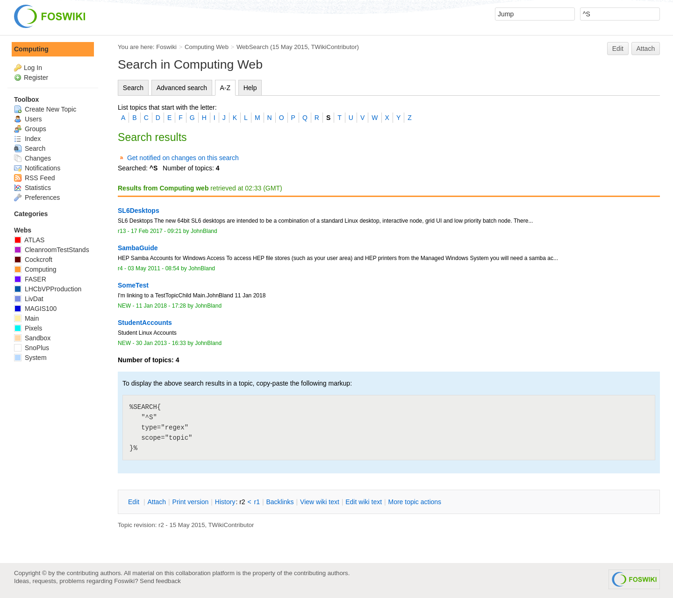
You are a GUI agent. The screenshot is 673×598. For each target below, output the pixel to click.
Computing (31, 49)
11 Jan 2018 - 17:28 (161, 306)
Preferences (37, 197)
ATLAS (29, 240)
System (30, 357)
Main (26, 318)
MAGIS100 (35, 308)
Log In (33, 67)
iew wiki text (319, 502)
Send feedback (160, 580)
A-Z (225, 87)
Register (36, 77)
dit (134, 502)
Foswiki (166, 46)
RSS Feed (34, 178)
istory (225, 502)
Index (27, 138)
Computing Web (207, 46)
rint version (190, 502)
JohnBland (204, 231)
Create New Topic (45, 109)
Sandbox (32, 338)
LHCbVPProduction (47, 289)
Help (250, 87)
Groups (30, 129)
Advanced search (182, 87)
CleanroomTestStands (51, 249)
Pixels (28, 328)
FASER (30, 279)
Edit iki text (363, 502)
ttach (156, 502)
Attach (646, 48)
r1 (257, 502)
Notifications (37, 168)
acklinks (280, 502)
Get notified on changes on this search (183, 158)
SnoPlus (31, 348)
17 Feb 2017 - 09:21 (156, 231)
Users (28, 119)
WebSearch (252, 46)
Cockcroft (33, 259)
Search (133, 87)
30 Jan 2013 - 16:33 (161, 343)
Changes (32, 158)
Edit (617, 48)
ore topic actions (414, 502)
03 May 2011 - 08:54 (153, 268)
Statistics (32, 187)
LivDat (28, 299)
